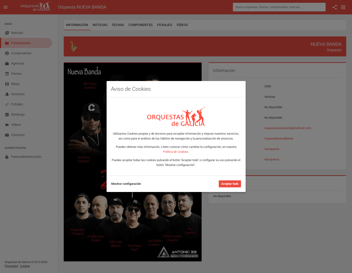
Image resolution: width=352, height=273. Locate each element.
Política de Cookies (175, 151)
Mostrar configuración (126, 183)
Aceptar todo (229, 183)
